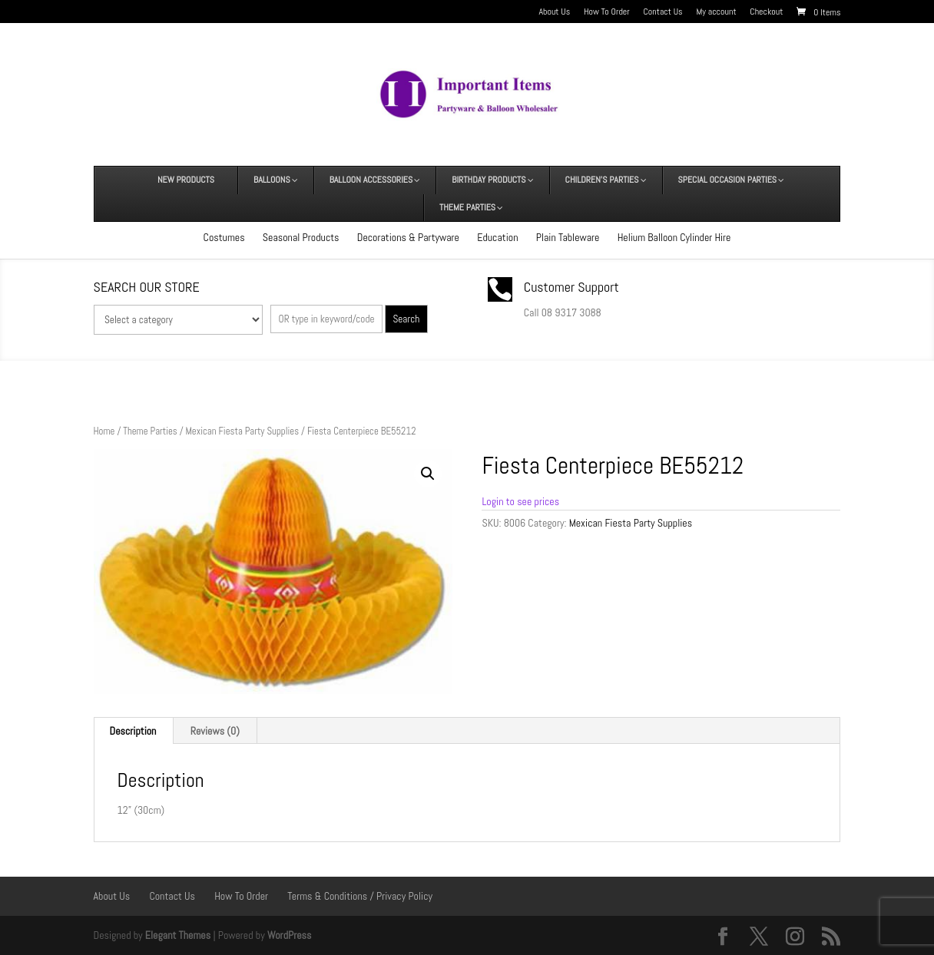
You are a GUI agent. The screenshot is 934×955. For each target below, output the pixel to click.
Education (497, 237)
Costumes (224, 237)
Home (104, 431)
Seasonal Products (301, 237)
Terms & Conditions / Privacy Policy (359, 896)
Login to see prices (520, 501)
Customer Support (571, 287)
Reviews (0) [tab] (215, 731)
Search (405, 318)
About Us (554, 12)
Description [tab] (133, 731)
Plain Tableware (568, 237)
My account (716, 12)
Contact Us (663, 12)
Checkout (766, 12)
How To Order (607, 12)
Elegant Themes (177, 935)
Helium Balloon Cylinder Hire (674, 237)
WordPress (289, 935)
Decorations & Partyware (408, 237)
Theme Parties (150, 431)
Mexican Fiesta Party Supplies (242, 431)
